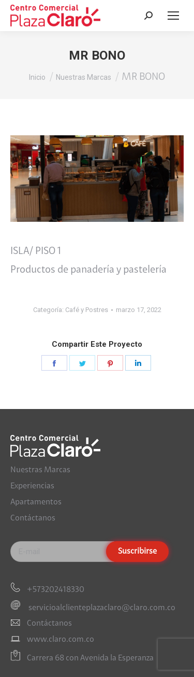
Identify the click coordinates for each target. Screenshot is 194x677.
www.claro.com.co (60, 640)
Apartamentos (36, 502)
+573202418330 (55, 590)
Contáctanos (32, 518)
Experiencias (32, 486)
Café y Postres (86, 310)
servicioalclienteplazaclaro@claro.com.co (101, 607)
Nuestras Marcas (40, 470)
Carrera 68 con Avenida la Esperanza (90, 659)
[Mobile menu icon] (173, 15)
